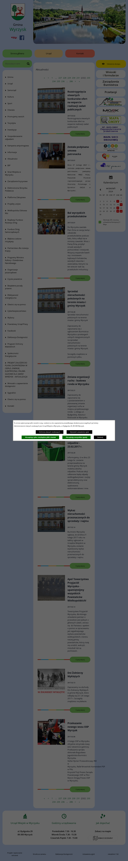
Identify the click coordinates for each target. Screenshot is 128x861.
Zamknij (100, 437)
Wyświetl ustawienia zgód (79, 432)
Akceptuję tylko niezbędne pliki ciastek (40, 437)
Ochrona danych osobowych (49, 432)
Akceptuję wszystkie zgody (76, 437)
